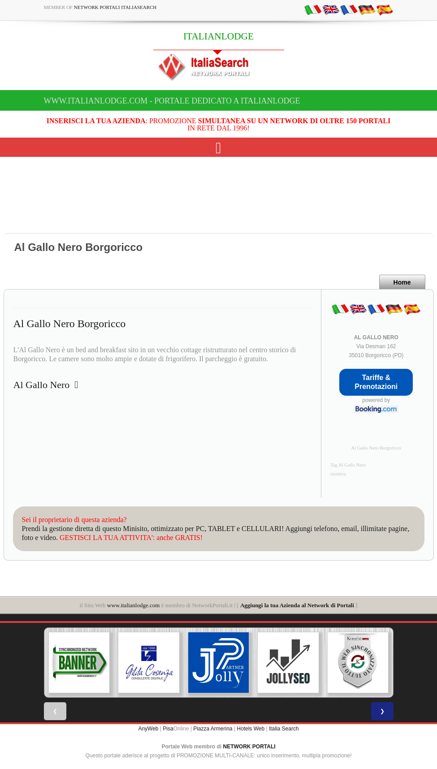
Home (402, 282)
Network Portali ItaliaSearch (115, 7)
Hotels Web (250, 729)
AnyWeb (148, 729)
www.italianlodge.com (133, 605)
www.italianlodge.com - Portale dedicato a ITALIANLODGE (172, 100)
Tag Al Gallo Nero (348, 464)
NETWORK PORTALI (249, 746)
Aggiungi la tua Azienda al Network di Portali (297, 605)
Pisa (168, 729)
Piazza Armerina (212, 729)
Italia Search (284, 729)
